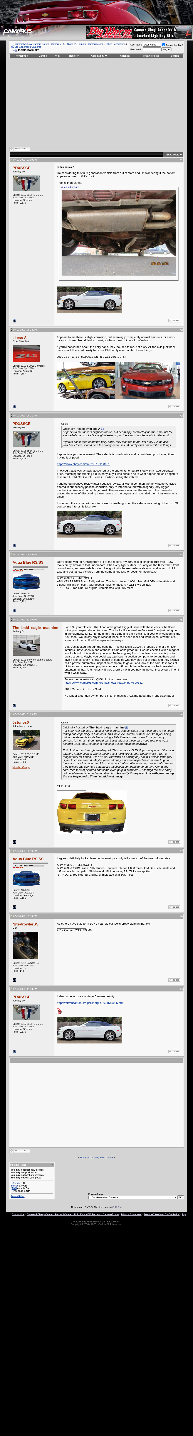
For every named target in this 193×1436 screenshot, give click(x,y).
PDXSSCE (22, 168)
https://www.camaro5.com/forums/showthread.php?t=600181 (104, 682)
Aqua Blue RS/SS (28, 562)
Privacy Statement (131, 1214)
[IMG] (14, 1188)
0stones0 (21, 722)
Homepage (21, 55)
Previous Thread (89, 1157)
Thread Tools (171, 154)
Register (74, 55)
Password (135, 49)
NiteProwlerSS (26, 924)
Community (99, 55)
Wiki (57, 55)
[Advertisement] (93, 1105)
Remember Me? (172, 45)
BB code (15, 1183)
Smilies (14, 1185)
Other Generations (116, 44)
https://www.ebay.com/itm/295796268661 (83, 464)
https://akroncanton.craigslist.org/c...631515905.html (90, 1003)
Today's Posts (151, 55)
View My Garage (21, 767)
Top (184, 1214)
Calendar (125, 55)
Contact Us (18, 1214)
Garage (43, 55)
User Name (136, 44)
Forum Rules (18, 1196)
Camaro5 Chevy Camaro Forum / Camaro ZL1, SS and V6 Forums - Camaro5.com (59, 44)
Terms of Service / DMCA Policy (162, 1214)
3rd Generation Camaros (28, 47)
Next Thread (106, 1157)
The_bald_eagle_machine (35, 627)
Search (175, 55)
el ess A (20, 337)
